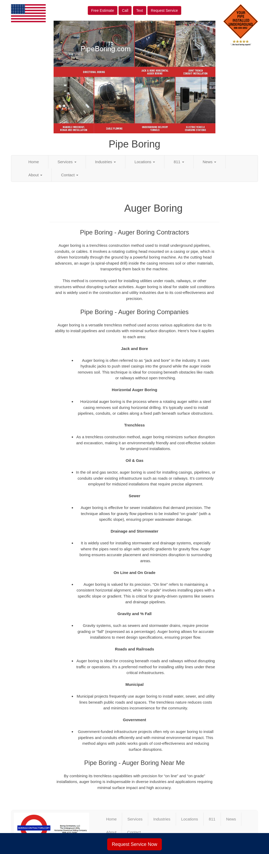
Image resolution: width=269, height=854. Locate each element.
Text (139, 10)
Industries (105, 162)
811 (179, 162)
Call (125, 10)
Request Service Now (134, 844)
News (209, 162)
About (35, 175)
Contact (69, 175)
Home (33, 162)
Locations (144, 162)
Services (67, 162)
